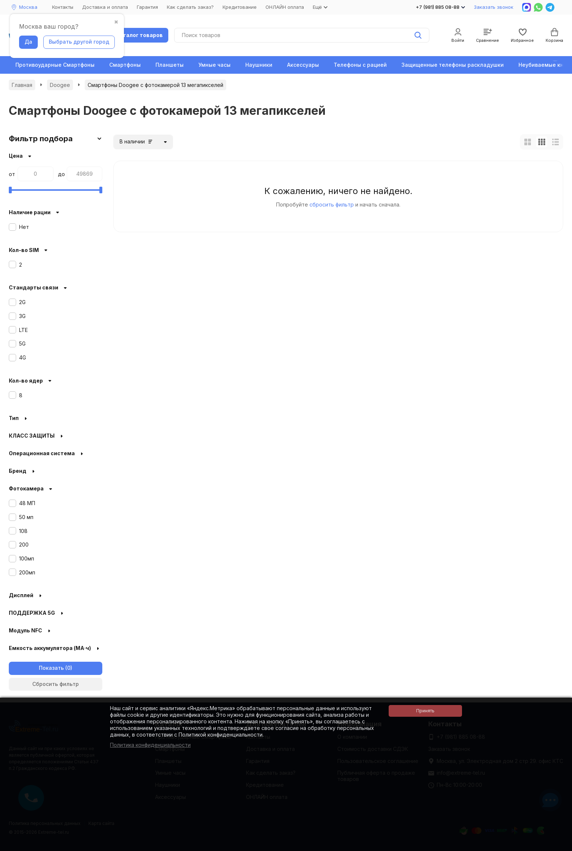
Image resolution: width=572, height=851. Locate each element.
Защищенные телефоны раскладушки (453, 65)
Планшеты (169, 65)
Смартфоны (125, 65)
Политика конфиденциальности (150, 745)
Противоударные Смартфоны (55, 65)
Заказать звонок (493, 7)
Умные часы (214, 65)
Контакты (62, 7)
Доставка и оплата (105, 7)
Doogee (60, 85)
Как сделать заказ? (190, 7)
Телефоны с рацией (360, 65)
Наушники (258, 65)
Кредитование (240, 7)
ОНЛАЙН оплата (284, 7)
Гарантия (147, 7)
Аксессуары (303, 65)
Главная (22, 85)
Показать (51, 668)
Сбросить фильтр (55, 684)
